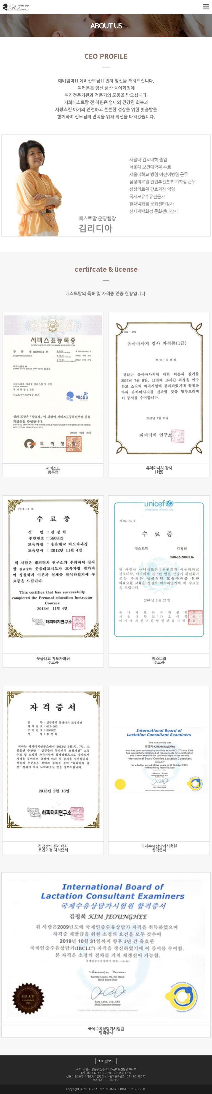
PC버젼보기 (112, 1080)
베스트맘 (79, 1076)
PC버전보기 (106, 1061)
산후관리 (97, 1080)
